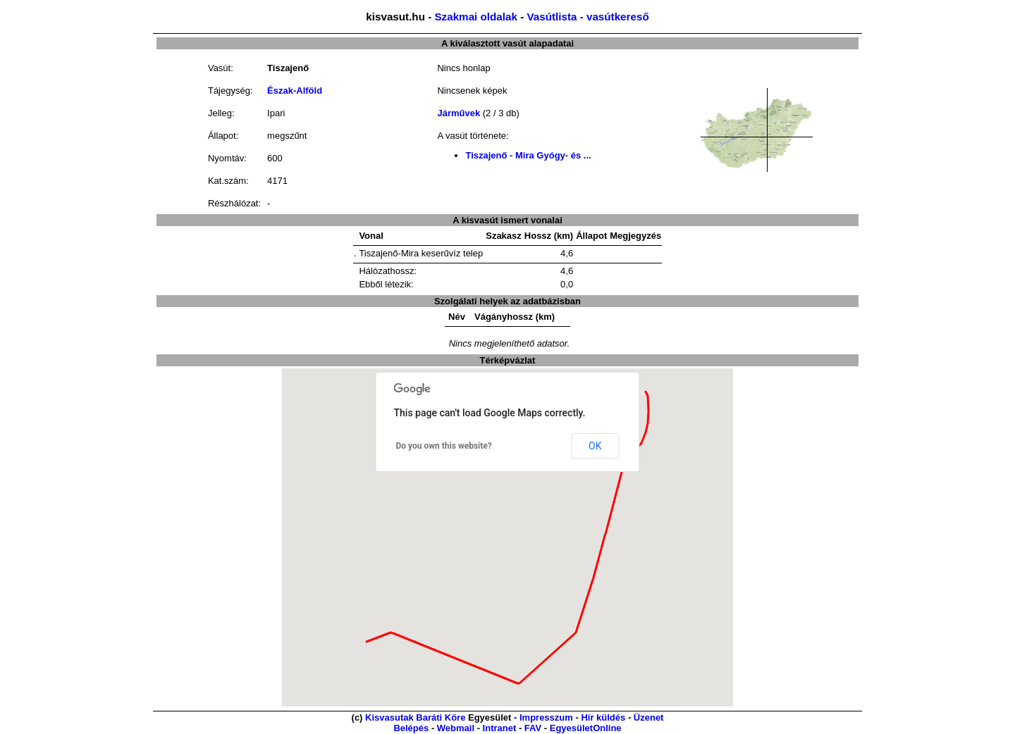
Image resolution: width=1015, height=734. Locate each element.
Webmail (455, 728)
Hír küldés (603, 717)
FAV (532, 728)
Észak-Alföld (294, 90)
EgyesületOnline (586, 728)
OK (595, 446)
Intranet (500, 728)
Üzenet (649, 717)
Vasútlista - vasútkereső (587, 17)
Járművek (458, 113)
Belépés (411, 728)
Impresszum (546, 717)
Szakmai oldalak (475, 17)
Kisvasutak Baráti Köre (415, 717)
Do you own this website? (444, 446)
